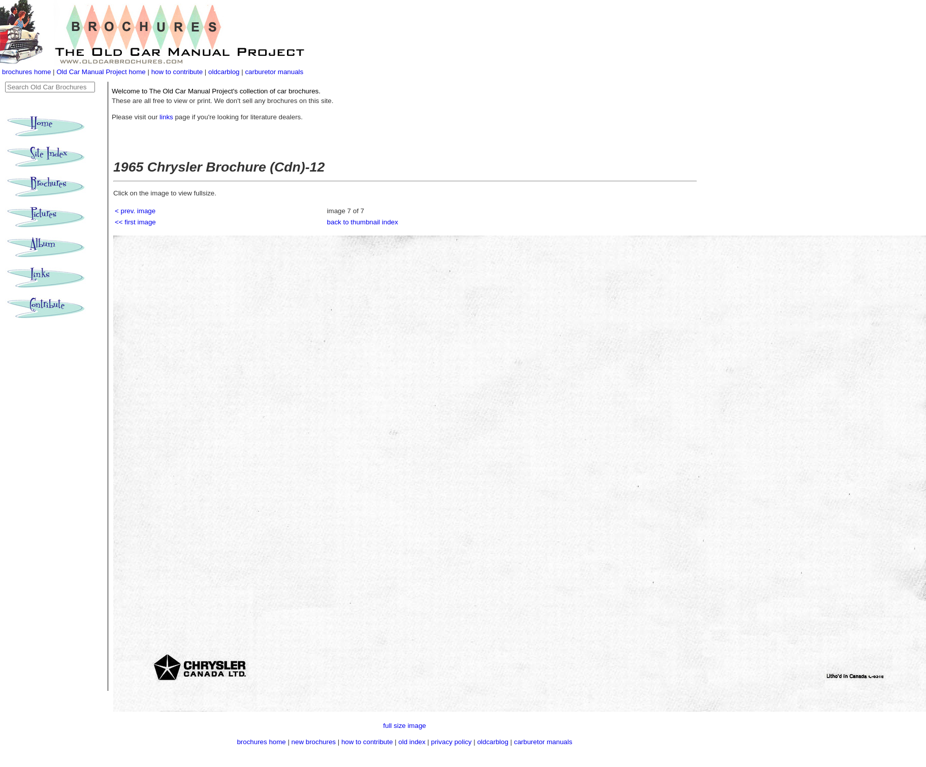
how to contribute (177, 72)
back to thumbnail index (362, 222)
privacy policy (452, 742)
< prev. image (135, 211)
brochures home (26, 72)
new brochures (314, 742)
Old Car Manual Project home (101, 72)
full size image (404, 725)
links (166, 117)
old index (411, 742)
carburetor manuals (274, 72)
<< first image (135, 222)
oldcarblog (224, 72)
